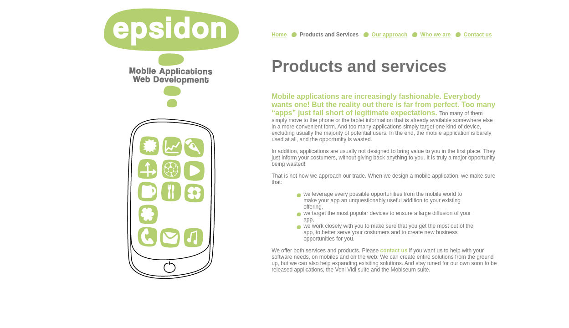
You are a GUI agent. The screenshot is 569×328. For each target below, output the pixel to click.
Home (279, 34)
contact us (393, 250)
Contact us (478, 34)
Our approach (390, 34)
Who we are (435, 34)
